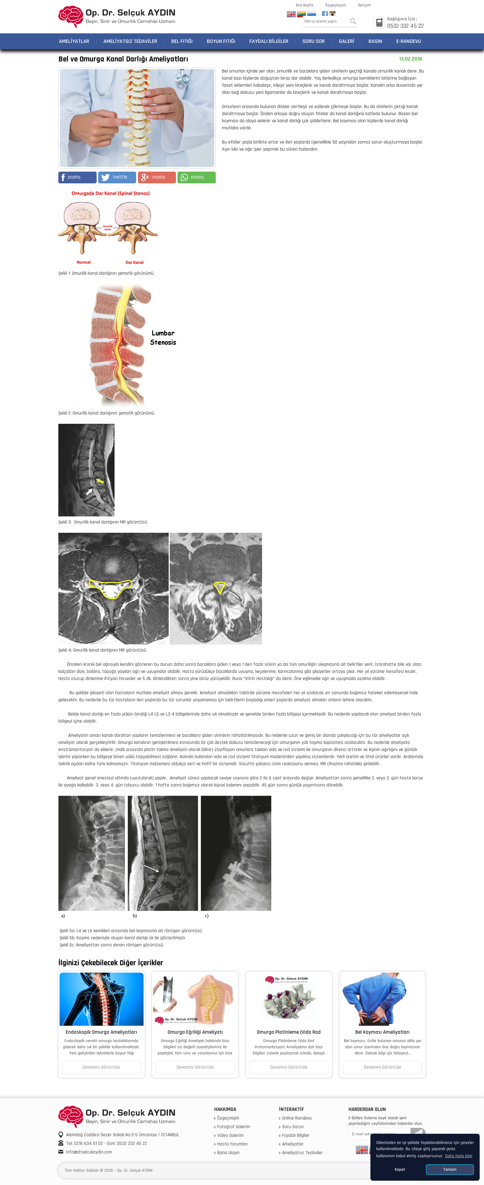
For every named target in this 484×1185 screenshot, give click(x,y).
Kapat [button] (400, 1169)
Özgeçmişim (335, 5)
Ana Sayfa (304, 5)
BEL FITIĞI (182, 41)
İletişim (364, 5)
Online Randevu (297, 1118)
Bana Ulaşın (228, 1153)
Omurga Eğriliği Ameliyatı (195, 1032)
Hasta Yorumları (232, 1144)
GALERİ (346, 41)
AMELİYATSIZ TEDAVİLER (130, 41)
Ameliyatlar (293, 1144)
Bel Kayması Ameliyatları (382, 1032)
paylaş (71, 177)
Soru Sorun (293, 1127)
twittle (114, 177)
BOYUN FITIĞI (221, 41)
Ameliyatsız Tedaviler (302, 1153)
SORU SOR (313, 41)
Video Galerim (230, 1135)
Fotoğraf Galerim (233, 1127)
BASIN (375, 41)
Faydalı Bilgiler (296, 1135)
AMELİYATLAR (74, 41)
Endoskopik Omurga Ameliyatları (101, 1032)
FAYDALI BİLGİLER (268, 41)
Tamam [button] (450, 1169)
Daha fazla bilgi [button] (458, 1156)
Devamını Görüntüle (101, 1067)
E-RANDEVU (408, 41)
